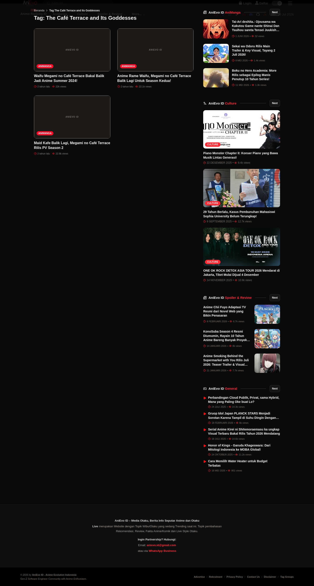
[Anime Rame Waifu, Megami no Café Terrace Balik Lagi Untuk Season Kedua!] (155, 72)
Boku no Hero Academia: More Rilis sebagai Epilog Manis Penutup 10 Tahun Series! (254, 97)
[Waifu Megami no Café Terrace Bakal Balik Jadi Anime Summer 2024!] (72, 72)
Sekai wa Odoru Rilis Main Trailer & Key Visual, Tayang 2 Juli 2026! (253, 73)
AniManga (45, 88)
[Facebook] (223, 19)
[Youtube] (244, 19)
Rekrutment (215, 576)
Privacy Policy (235, 576)
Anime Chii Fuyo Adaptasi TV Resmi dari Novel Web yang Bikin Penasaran (224, 334)
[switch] (277, 8)
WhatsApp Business (162, 550)
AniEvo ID (224, 34)
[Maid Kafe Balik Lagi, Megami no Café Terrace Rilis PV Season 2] (72, 139)
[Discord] (251, 19)
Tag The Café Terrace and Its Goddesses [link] (74, 32)
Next (275, 34)
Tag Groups (287, 576)
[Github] (258, 19)
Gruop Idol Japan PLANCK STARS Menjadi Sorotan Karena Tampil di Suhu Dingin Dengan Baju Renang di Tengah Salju (242, 440)
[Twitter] (230, 19)
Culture (212, 166)
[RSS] (265, 19)
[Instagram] (216, 19)
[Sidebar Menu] (290, 8)
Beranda (39, 32)
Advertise (199, 576)
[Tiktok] (237, 19)
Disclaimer (270, 576)
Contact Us (253, 576)
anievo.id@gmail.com (161, 545)
